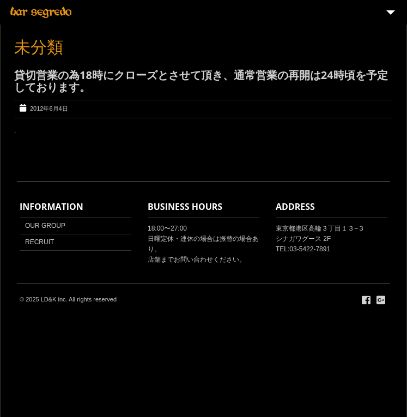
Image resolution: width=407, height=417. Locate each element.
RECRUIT (39, 242)
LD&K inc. (54, 299)
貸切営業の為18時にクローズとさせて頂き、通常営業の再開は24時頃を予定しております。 (201, 81)
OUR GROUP (45, 225)
